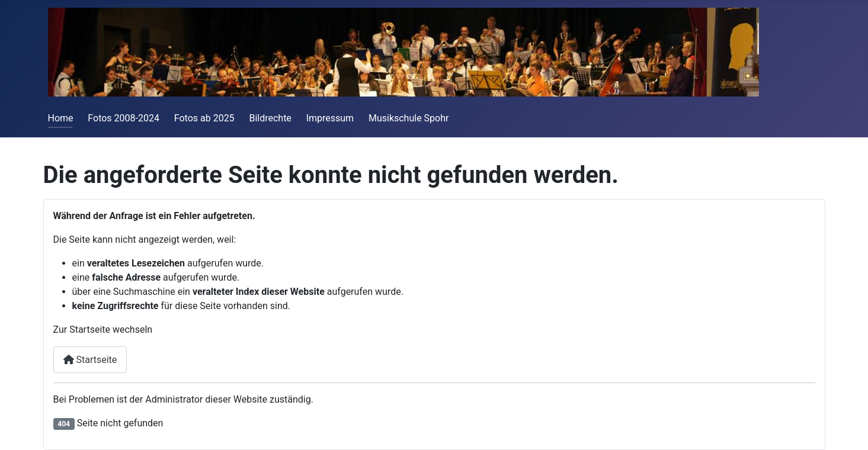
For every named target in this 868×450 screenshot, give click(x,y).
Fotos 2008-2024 (123, 118)
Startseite (90, 359)
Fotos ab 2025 (204, 118)
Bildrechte (270, 118)
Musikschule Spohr (409, 118)
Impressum (330, 118)
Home (60, 118)
